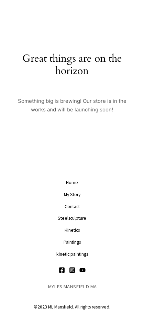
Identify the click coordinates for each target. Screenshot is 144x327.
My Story (72, 194)
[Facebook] (62, 270)
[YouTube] (82, 270)
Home (72, 182)
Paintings (72, 242)
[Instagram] (72, 270)
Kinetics (72, 230)
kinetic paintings (72, 254)
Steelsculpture (72, 218)
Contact (72, 206)
